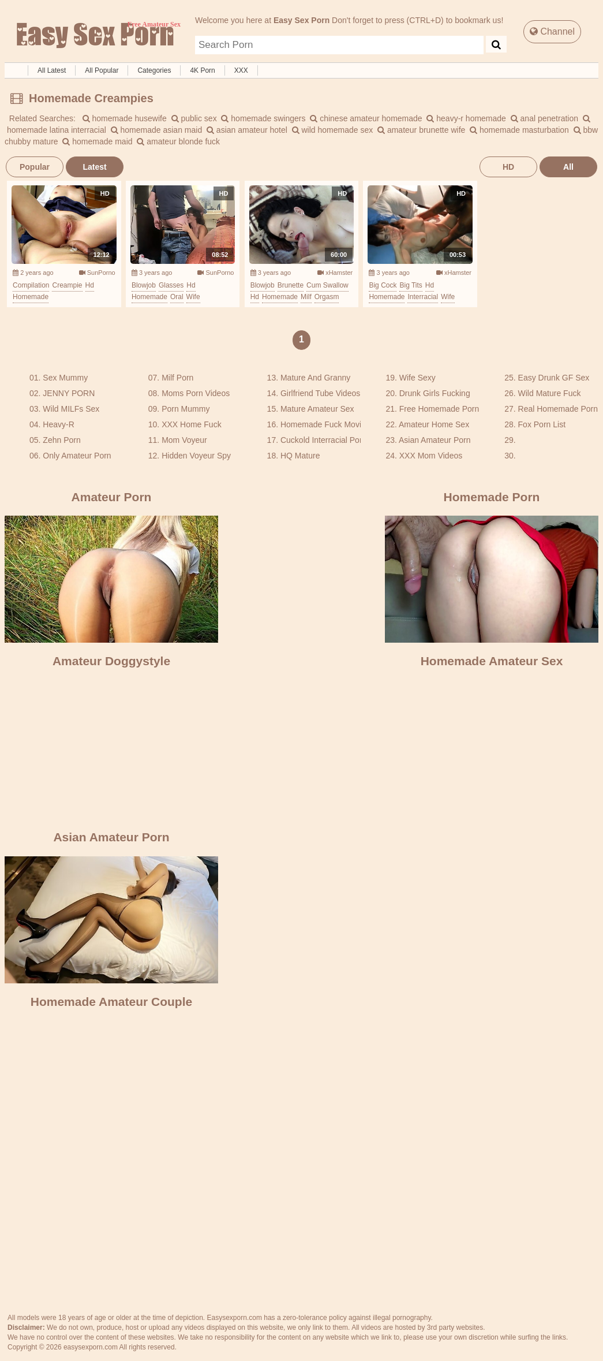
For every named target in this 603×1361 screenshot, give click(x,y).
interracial (422, 297)
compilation (31, 285)
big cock (382, 285)
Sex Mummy (65, 377)
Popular (35, 166)
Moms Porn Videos (196, 393)
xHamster (335, 272)
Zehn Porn (61, 440)
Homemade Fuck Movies (325, 424)
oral (176, 297)
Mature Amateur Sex (317, 408)
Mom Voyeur (184, 440)
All (568, 166)
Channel (552, 31)
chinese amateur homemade (366, 118)
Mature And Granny (315, 377)
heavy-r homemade (466, 118)
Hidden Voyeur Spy (196, 455)
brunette (291, 285)
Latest (94, 166)
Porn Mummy (185, 408)
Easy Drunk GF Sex (554, 377)
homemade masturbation (519, 130)
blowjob (144, 285)
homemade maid (97, 141)
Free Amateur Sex (94, 35)
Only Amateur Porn (77, 455)
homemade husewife (125, 118)
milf (306, 297)
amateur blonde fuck (178, 141)
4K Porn (202, 70)
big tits (410, 285)
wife (193, 297)
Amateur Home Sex (434, 424)
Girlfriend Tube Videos (320, 393)
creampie (67, 285)
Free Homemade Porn (439, 408)
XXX (241, 70)
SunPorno (97, 272)
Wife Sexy (417, 377)
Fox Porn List (541, 424)
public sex (194, 118)
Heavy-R (58, 424)
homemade (30, 297)
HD (508, 166)
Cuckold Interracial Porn (323, 440)
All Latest (52, 70)
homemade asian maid (157, 130)
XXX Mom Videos (430, 455)
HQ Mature (300, 455)
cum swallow (327, 285)
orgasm (326, 297)
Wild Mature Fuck (549, 393)
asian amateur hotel (247, 130)
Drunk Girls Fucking (434, 393)
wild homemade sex (332, 130)
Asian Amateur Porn (435, 440)
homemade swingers (263, 118)
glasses (171, 285)
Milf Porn (177, 377)
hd (89, 285)
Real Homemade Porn (558, 408)
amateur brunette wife (421, 130)
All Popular (101, 70)
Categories (154, 70)
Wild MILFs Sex (71, 408)
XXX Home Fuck (191, 424)
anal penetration (544, 118)
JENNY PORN (69, 393)
